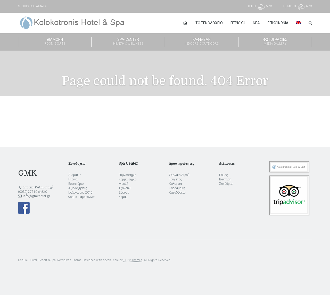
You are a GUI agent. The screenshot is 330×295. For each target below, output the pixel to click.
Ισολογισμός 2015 (80, 192)
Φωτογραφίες (275, 41)
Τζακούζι (125, 188)
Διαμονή (54, 41)
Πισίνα (73, 179)
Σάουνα (124, 192)
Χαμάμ (123, 197)
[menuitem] (298, 23)
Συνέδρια (226, 184)
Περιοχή (237, 23)
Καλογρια (175, 184)
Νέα (256, 23)
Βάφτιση (225, 179)
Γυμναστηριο (127, 175)
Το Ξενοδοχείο (209, 23)
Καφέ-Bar (201, 41)
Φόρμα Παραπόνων (81, 197)
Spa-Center (128, 41)
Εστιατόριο (76, 184)
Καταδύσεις (177, 192)
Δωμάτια (74, 175)
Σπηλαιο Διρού (179, 175)
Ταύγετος (175, 179)
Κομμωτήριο (127, 179)
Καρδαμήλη (177, 188)
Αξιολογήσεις (77, 188)
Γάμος (223, 175)
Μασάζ (123, 184)
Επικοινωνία (278, 23)
